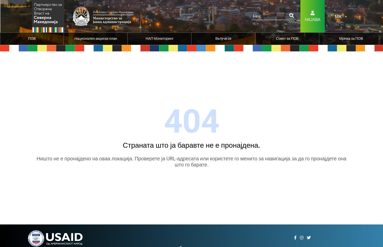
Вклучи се (223, 38)
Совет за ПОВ (287, 38)
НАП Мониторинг (160, 38)
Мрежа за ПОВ (351, 38)
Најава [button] (312, 19)
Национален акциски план (95, 38)
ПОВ (32, 38)
